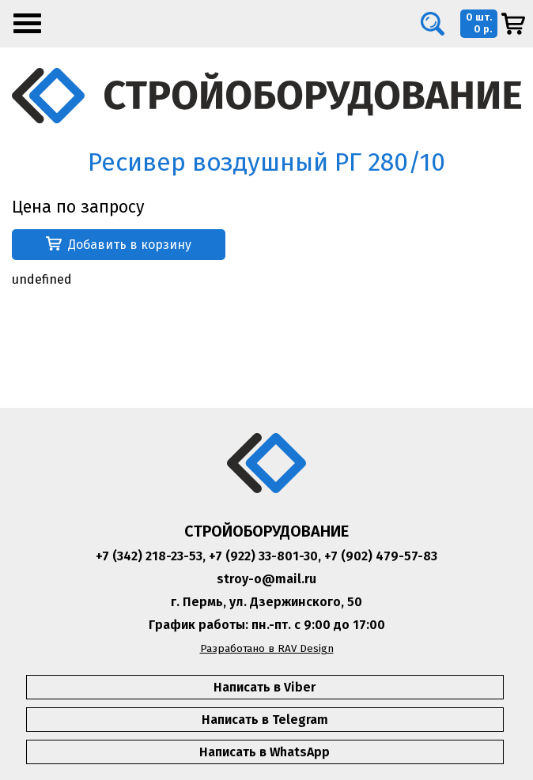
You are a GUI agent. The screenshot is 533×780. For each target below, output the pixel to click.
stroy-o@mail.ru (266, 578)
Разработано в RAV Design (267, 648)
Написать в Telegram (265, 719)
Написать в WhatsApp (264, 751)
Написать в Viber (265, 687)
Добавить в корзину (118, 244)
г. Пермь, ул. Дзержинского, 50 (266, 601)
